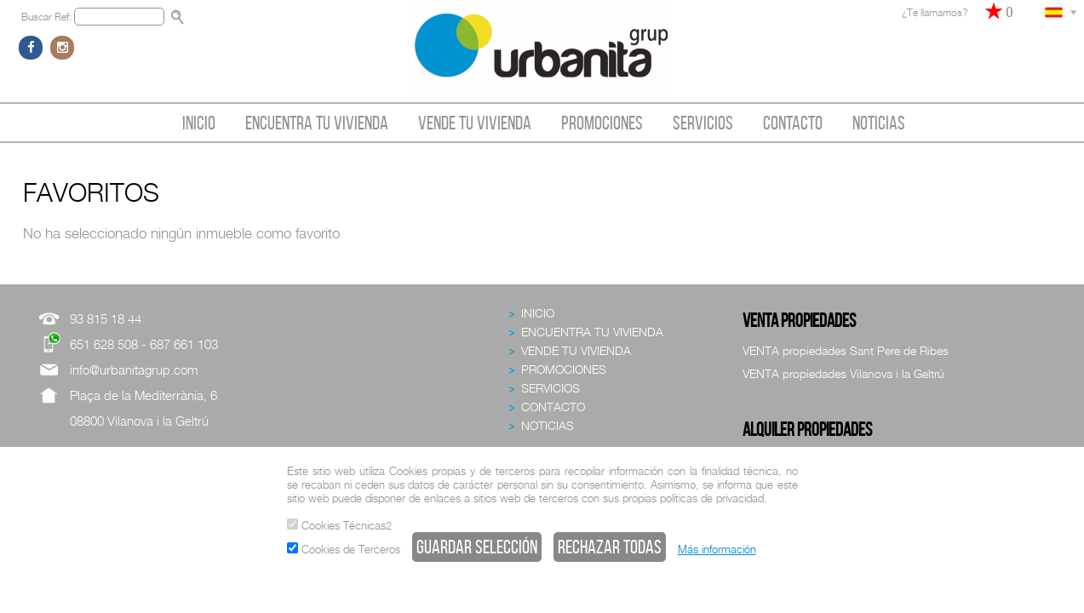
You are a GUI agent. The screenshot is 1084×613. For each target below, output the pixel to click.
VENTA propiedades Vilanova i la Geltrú (843, 373)
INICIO (198, 123)
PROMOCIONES (602, 123)
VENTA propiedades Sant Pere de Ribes (846, 350)
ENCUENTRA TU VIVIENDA (316, 123)
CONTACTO (793, 123)
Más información (717, 549)
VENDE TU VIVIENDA (474, 123)
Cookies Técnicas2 (339, 525)
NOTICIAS (878, 123)
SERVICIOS (703, 123)
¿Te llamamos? (934, 12)
